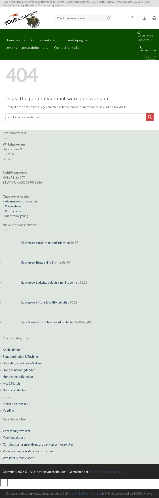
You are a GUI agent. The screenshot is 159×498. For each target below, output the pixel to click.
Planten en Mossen (15, 404)
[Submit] (108, 18)
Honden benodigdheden (19, 370)
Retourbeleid (14, 211)
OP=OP (8, 397)
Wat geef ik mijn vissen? (19, 458)
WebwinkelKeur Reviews (85, 493)
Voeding (8, 410)
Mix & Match (11, 383)
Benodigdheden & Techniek (21, 356)
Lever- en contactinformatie (27, 48)
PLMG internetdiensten (105, 472)
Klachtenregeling (16, 216)
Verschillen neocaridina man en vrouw (28, 451)
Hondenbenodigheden (18, 377)
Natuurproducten (15, 390)
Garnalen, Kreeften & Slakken (23, 363)
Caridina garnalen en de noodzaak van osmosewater (38, 444)
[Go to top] (4, 482)
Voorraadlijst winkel (16, 431)
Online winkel (43, 40)
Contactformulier (67, 48)
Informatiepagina (74, 40)
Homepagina (16, 40)
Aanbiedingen (12, 350)
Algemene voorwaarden (21, 201)
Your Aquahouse (14, 437)
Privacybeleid (14, 206)
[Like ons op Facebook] (132, 18)
